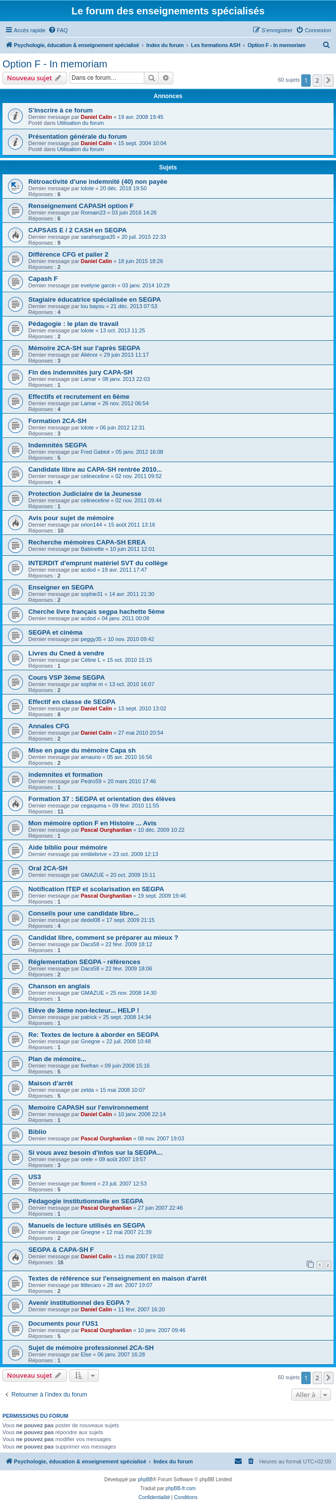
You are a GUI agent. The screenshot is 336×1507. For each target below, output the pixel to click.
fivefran (90, 1066)
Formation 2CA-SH (57, 421)
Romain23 (93, 212)
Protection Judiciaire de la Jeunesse (84, 493)
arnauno (91, 757)
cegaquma (93, 805)
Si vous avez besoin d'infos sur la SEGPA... (95, 1152)
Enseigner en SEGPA (61, 587)
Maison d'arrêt (50, 1083)
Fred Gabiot (95, 452)
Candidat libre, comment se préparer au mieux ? (103, 937)
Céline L (91, 660)
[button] (329, 80)
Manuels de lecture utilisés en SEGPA (86, 1225)
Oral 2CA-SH (47, 868)
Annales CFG (48, 726)
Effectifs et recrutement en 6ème (79, 396)
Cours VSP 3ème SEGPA (66, 677)
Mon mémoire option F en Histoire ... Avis (92, 823)
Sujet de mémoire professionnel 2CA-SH (91, 1347)
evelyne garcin (98, 285)
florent (88, 1183)
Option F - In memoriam (54, 63)
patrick (89, 1017)
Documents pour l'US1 (63, 1323)
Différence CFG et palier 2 (68, 254)
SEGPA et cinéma (55, 632)
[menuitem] (58, 30)
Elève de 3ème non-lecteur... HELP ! (83, 1010)
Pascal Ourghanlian (106, 830)
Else (86, 1354)
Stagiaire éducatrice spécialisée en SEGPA (94, 299)
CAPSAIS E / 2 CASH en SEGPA (77, 230)
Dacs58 (90, 944)
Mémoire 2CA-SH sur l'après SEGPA (84, 348)
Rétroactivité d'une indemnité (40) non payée (97, 181)
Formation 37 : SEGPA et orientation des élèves (102, 799)
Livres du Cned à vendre (66, 653)
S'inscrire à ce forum (60, 110)
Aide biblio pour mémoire (67, 847)
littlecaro (91, 1285)
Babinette (92, 549)
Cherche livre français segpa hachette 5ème (96, 611)
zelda (87, 1090)
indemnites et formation (65, 774)
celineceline (95, 476)
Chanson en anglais (59, 986)
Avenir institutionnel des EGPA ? (79, 1302)
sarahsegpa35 (98, 237)
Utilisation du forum (80, 123)
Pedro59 (91, 781)
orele (87, 1159)
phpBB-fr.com (181, 1488)
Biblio (37, 1131)
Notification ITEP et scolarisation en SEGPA (96, 889)
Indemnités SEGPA (57, 445)
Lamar (88, 379)
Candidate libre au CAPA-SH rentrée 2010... (95, 469)
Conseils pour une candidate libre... (83, 913)
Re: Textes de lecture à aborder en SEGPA (93, 1034)
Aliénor (89, 355)
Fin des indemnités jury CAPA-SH (80, 372)
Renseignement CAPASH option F (81, 206)
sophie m (92, 684)
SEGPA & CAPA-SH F (61, 1249)
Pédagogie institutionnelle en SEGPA (85, 1201)
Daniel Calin (96, 117)
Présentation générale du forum (77, 136)
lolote (87, 188)
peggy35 (91, 639)
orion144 (91, 525)
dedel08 (90, 920)
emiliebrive (94, 854)
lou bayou (93, 306)
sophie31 (92, 594)
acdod (88, 570)
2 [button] (317, 80)
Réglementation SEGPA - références (84, 962)
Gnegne (90, 1041)
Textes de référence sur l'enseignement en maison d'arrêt (117, 1278)
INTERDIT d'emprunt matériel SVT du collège (98, 563)
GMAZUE (92, 875)
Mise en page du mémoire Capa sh (81, 750)
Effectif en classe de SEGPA (72, 701)
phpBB (145, 1479)
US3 (34, 1177)
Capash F (43, 278)
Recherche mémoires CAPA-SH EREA (86, 542)
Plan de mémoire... (57, 1059)
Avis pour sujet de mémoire (71, 518)
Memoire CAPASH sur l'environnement (88, 1107)
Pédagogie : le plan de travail (73, 323)
